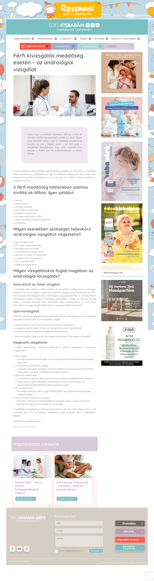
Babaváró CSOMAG (35, 46)
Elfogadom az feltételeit (70, 550)
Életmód (99, 38)
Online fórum (90, 46)
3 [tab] (56, 506)
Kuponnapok (63, 46)
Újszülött (66, 38)
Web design (12, 561)
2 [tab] (53, 506)
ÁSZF (132, 562)
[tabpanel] (34, 479)
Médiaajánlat (141, 562)
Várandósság (45, 38)
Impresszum (123, 562)
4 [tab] (60, 506)
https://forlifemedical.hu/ (24, 427)
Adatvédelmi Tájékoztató (71, 550)
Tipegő (83, 38)
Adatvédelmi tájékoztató (108, 562)
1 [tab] (49, 506)
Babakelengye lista (113, 272)
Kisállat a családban (123, 38)
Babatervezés (22, 38)
